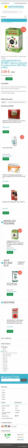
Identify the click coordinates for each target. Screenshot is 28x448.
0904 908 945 (6, 3)
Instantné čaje (5, 361)
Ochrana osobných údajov (7, 418)
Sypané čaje (5, 366)
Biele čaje (4, 348)
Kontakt (3, 392)
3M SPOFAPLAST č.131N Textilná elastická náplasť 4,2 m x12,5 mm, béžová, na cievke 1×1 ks (15, 321)
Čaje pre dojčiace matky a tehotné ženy (10, 352)
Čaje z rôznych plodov (13, 56)
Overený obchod (5, 416)
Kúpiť (9, 79)
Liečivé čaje (3, 58)
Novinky (16, 405)
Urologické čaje (5, 368)
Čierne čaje (5, 357)
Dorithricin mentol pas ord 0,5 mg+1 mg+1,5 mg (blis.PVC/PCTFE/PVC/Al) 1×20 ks (14, 176)
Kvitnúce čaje (5, 362)
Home (2, 22)
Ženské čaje (5, 371)
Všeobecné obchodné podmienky (6, 413)
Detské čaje (5, 358)
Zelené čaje (5, 369)
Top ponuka (17, 410)
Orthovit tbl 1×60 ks (8, 148)
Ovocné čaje (5, 365)
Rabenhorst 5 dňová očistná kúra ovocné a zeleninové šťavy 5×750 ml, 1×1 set (14, 121)
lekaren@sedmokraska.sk (21, 3)
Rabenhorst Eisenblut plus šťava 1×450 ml (14, 202)
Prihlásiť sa (3, 16)
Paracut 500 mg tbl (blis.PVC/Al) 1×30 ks (12, 284)
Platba (3, 410)
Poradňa (3, 399)
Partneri (3, 397)
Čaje (5, 22)
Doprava (3, 408)
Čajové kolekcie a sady (7, 355)
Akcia (16, 408)
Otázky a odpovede (6, 405)
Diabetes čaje (5, 359)
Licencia (3, 394)
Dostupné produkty (22, 56)
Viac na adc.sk (11, 93)
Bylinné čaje (3, 56)
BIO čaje (4, 350)
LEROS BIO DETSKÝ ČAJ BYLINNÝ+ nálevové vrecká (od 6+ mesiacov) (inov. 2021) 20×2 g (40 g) (15, 243)
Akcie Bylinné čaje (8, 263)
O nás (3, 390)
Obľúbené (17, 412)
